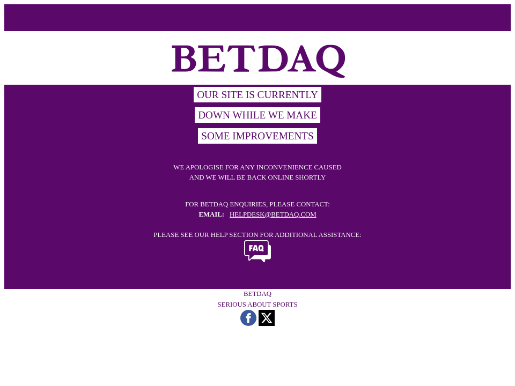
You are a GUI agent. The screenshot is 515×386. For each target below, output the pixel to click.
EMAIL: (211, 214)
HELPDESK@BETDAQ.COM (273, 214)
